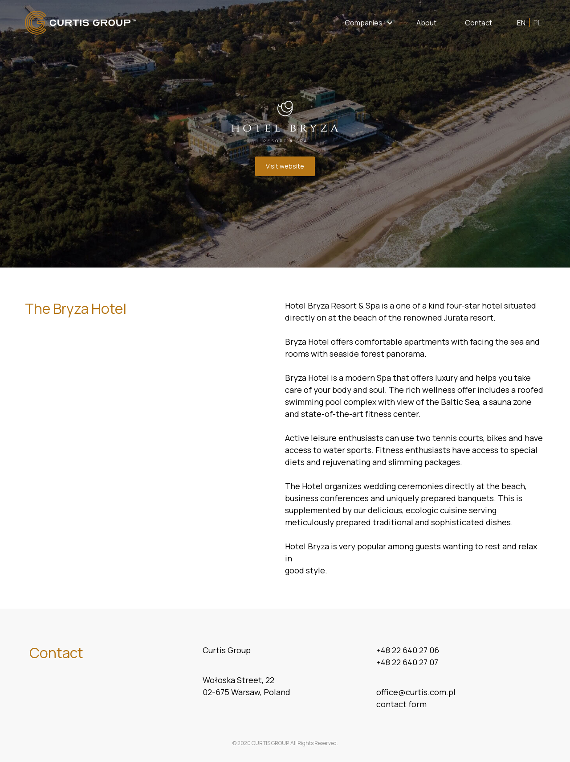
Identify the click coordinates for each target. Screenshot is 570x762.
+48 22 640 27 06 (407, 650)
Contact (478, 23)
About (426, 23)
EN (521, 22)
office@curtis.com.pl (416, 692)
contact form (401, 704)
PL (537, 22)
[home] (80, 23)
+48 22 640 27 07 (407, 662)
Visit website (285, 166)
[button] (369, 23)
